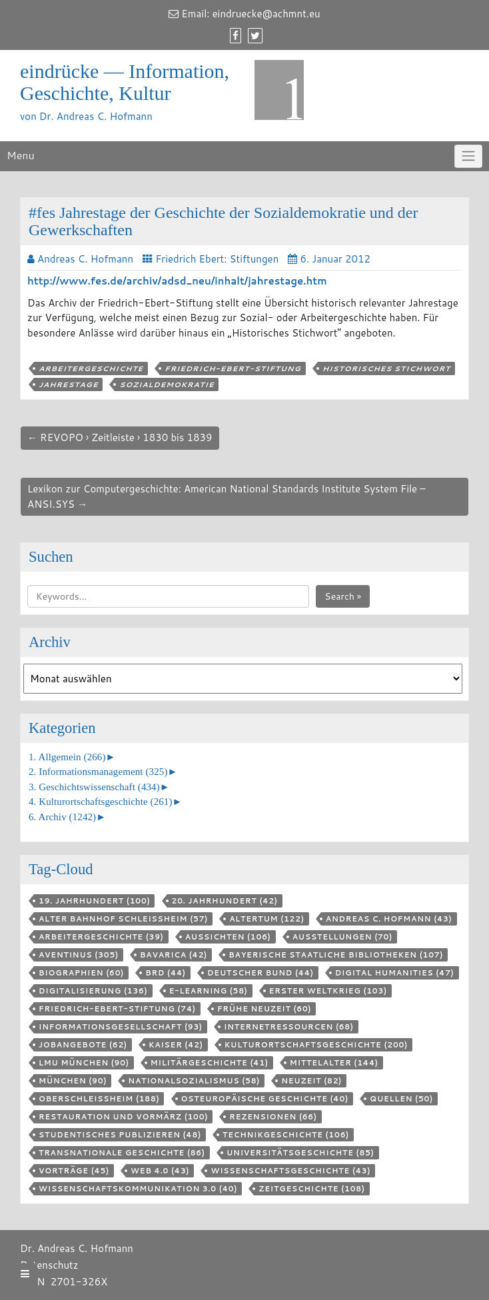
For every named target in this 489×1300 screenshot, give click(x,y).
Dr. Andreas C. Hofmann (76, 1248)
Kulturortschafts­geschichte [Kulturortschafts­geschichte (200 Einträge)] (316, 1044)
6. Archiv (62, 817)
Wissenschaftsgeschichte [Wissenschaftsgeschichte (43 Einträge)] (290, 1170)
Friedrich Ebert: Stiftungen (216, 259)
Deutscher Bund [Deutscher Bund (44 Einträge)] (260, 973)
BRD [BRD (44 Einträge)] (165, 973)
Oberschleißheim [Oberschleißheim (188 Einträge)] (99, 1098)
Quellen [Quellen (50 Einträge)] (401, 1098)
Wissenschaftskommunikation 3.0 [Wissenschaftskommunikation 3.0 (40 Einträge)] (138, 1188)
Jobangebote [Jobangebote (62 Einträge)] (83, 1044)
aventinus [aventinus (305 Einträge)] (79, 955)
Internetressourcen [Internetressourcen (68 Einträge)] (289, 1026)
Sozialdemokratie (166, 384)
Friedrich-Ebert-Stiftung (233, 368)
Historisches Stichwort (386, 368)
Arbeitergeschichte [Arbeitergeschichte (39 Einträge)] (101, 937)
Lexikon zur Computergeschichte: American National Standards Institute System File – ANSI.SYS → (226, 496)
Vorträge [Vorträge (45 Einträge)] (74, 1170)
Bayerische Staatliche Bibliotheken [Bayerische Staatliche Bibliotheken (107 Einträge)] (336, 955)
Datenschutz (49, 1265)
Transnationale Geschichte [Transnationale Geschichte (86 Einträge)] (122, 1152)
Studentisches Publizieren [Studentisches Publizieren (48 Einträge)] (120, 1134)
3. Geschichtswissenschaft (94, 787)
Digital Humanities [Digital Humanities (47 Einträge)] (394, 973)
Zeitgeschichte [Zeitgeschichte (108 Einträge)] (311, 1188)
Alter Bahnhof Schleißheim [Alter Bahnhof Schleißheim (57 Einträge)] (123, 919)
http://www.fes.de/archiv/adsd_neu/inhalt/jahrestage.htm (177, 281)
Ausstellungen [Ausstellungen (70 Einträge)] (342, 937)
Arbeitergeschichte (91, 368)
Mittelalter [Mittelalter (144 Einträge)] (334, 1062)
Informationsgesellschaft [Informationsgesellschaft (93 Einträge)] (121, 1026)
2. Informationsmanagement (98, 771)
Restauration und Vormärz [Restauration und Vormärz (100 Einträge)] (123, 1116)
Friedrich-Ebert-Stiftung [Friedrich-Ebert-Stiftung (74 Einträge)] (117, 1008)
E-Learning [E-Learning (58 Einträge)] (208, 990)
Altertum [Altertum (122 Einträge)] (266, 919)
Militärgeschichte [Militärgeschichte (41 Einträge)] (209, 1062)
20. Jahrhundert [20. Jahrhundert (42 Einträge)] (225, 901)
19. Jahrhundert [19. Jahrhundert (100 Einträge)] (94, 901)
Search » (342, 596)
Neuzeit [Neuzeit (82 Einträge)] (311, 1080)
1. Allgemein (67, 757)
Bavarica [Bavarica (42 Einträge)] (173, 955)
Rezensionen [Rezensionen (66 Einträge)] (272, 1116)
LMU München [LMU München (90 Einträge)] (84, 1062)
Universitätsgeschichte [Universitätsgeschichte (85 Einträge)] (300, 1152)
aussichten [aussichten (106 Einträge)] (228, 937)
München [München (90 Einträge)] (73, 1080)
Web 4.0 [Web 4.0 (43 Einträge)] (160, 1170)
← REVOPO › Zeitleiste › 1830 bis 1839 (120, 437)
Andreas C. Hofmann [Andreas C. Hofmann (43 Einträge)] (389, 919)
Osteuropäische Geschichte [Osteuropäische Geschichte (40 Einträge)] (264, 1098)
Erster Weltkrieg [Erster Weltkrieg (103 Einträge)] (328, 990)
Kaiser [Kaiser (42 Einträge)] (176, 1044)
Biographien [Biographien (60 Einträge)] (81, 973)
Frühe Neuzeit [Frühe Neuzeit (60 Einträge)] (264, 1008)
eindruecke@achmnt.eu (266, 14)
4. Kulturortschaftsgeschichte (101, 801)
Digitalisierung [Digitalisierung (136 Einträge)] (93, 990)
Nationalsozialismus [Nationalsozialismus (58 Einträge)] (194, 1080)
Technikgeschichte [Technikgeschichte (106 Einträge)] (286, 1134)
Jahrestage (68, 384)
